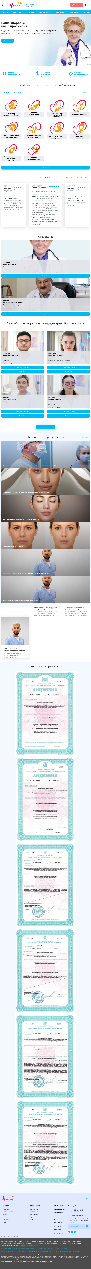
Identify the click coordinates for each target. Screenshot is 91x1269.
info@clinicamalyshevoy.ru (78, 1215)
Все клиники (46, 168)
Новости (5, 1222)
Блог (56, 1219)
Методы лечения (45, 12)
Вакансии (57, 1230)
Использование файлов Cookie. (28, 1245)
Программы (34, 1214)
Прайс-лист (6, 1217)
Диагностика (18, 92)
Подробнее (45, 276)
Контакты (86, 12)
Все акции (85, 437)
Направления (34, 1209)
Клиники (6, 92)
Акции (32, 1219)
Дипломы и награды (9, 1212)
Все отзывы (84, 177)
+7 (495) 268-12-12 (32, 4)
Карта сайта (58, 1233)
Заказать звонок (30, 6)
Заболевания (60, 12)
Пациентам (74, 12)
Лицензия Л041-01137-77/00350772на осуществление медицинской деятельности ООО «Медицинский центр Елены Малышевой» (41, 1251)
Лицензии (6, 1219)
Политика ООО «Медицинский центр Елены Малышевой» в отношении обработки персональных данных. (34, 1248)
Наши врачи (16, 12)
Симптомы (58, 1216)
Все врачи (45, 427)
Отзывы (5, 1214)
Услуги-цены (30, 12)
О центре (5, 12)
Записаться (76, 5)
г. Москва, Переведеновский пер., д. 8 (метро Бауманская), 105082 (79, 1220)
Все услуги (85, 92)
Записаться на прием (22, 367)
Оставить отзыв (72, 177)
